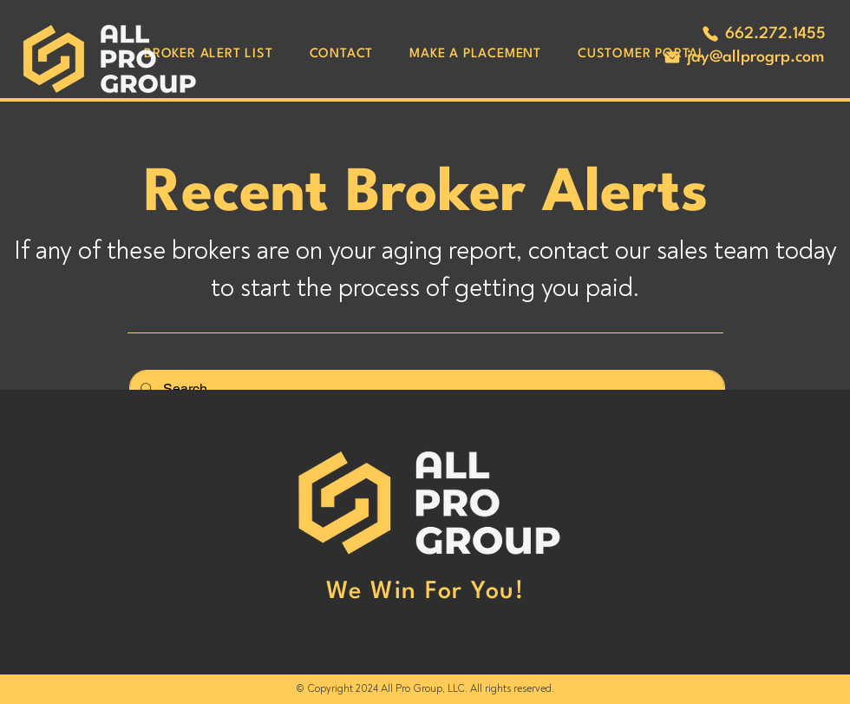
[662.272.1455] (763, 34)
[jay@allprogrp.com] (743, 57)
